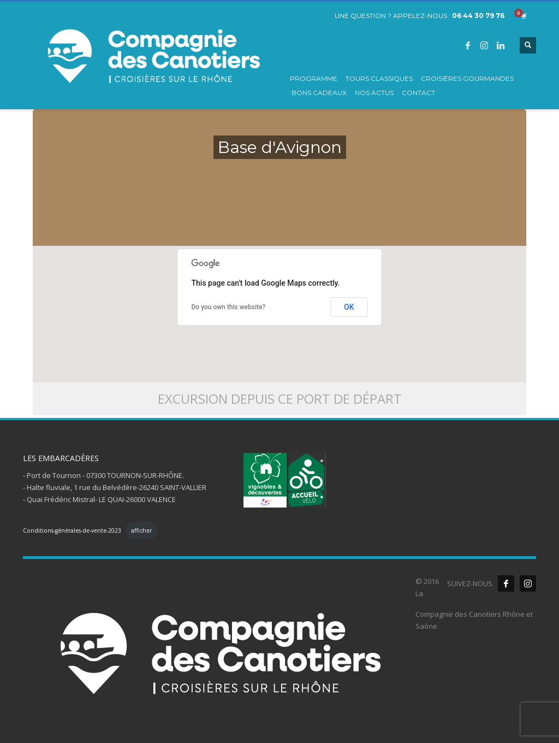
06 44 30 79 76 (478, 15)
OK (349, 307)
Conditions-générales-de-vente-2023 (72, 530)
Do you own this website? (229, 307)
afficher (141, 530)
